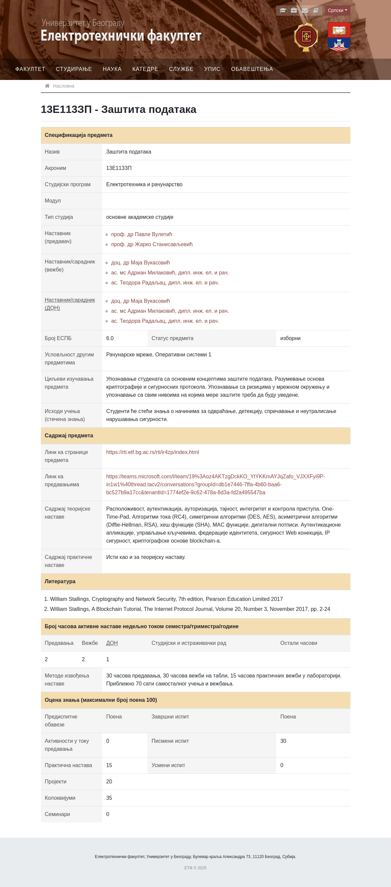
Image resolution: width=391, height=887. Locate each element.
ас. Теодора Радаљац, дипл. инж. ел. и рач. (165, 282)
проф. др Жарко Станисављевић (152, 244)
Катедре (145, 69)
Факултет (30, 69)
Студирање (74, 69)
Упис (212, 69)
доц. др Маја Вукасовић (140, 262)
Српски (335, 10)
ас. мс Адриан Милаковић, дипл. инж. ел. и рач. (170, 272)
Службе (181, 69)
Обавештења (252, 69)
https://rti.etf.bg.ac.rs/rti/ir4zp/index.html (152, 452)
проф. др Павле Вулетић (141, 234)
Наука (112, 69)
